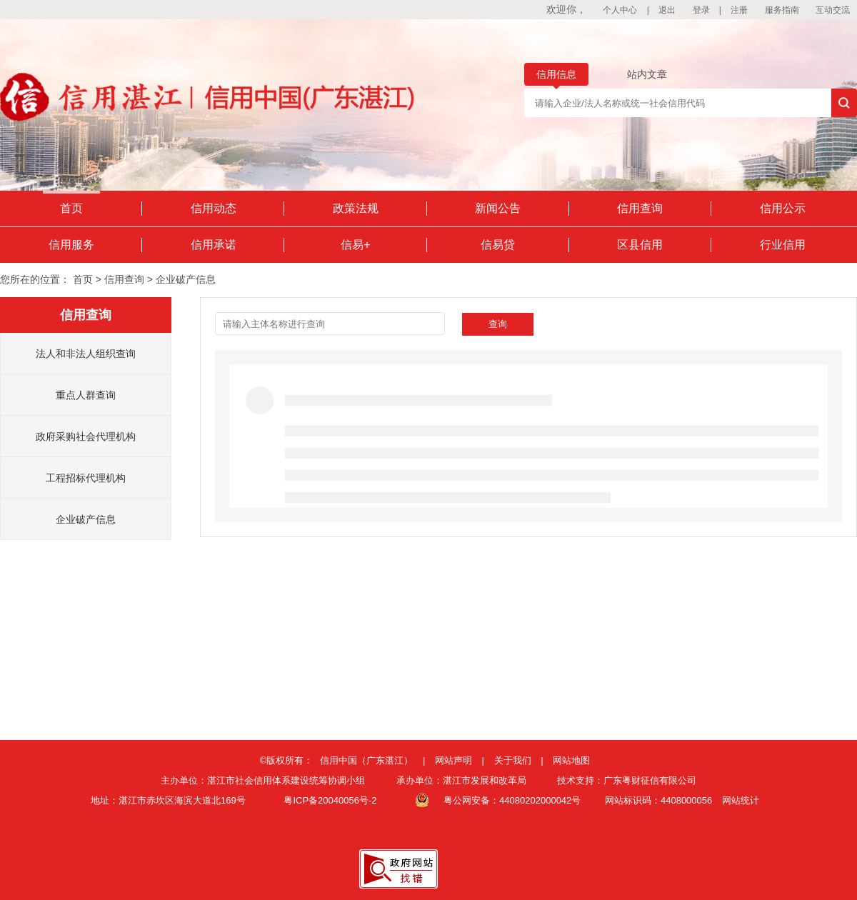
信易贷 (498, 245)
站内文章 (647, 74)
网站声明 (453, 760)
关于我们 (512, 760)
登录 (701, 10)
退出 (667, 10)
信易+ (355, 245)
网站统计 (740, 800)
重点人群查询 (86, 395)
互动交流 (833, 10)
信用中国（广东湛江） (366, 760)
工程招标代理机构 (86, 478)
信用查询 (640, 208)
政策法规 (356, 208)
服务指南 (782, 10)
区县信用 (640, 245)
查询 (497, 324)
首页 (71, 208)
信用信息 (556, 74)
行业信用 (783, 245)
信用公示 (783, 208)
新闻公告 (498, 208)
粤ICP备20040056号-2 (330, 800)
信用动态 (213, 208)
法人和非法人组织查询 (86, 353)
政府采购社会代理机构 (86, 436)
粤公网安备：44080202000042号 (512, 800)
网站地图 (571, 760)
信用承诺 (213, 245)
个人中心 (620, 10)
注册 (739, 10)
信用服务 (71, 245)
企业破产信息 (86, 519)
